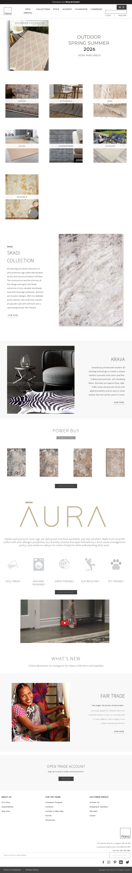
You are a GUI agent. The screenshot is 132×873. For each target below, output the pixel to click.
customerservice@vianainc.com (108, 847)
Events (49, 816)
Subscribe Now (120, 855)
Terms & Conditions (12, 870)
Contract (49, 807)
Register (122, 15)
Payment (93, 811)
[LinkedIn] (121, 862)
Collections (43, 9)
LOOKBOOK (96, 9)
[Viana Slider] (64, 69)
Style (56, 9)
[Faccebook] (103, 862)
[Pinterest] (115, 862)
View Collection (66, 486)
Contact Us (95, 802)
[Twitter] (127, 862)
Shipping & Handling (99, 807)
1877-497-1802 (125, 850)
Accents (67, 9)
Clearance (81, 9)
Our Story (6, 802)
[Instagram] (109, 862)
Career (93, 816)
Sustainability (8, 807)
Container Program (54, 802)
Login (108, 15)
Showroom (50, 820)
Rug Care (6, 811)
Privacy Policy (32, 870)
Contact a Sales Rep (54, 811)
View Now (13, 315)
